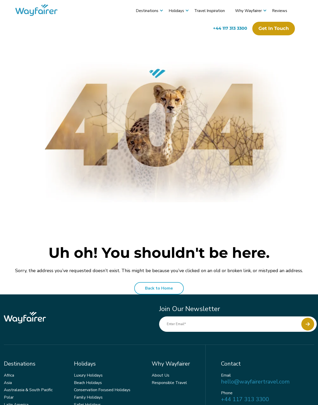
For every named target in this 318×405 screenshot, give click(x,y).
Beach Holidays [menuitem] (88, 383)
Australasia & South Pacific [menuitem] (28, 390)
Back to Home (159, 288)
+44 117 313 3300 (230, 28)
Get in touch (273, 28)
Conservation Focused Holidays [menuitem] (102, 390)
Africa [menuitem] (9, 375)
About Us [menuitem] (160, 375)
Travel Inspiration (209, 10)
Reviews (279, 10)
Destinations (147, 10)
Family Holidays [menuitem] (88, 397)
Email (226, 375)
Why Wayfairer (248, 10)
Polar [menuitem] (9, 397)
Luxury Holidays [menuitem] (88, 375)
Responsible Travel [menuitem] (169, 383)
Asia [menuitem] (8, 383)
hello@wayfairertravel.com (255, 382)
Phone (227, 393)
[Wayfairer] (41, 10)
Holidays (176, 10)
